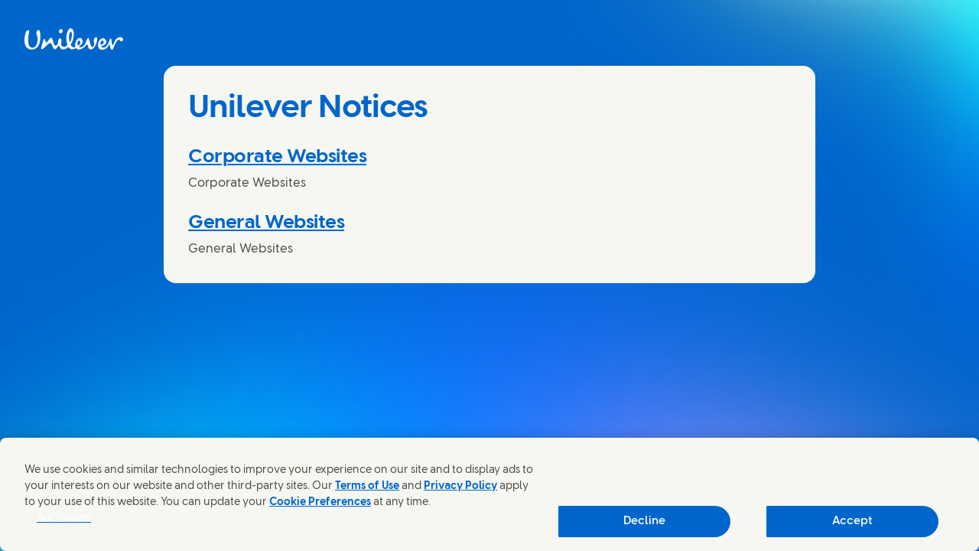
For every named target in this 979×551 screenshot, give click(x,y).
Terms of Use (367, 486)
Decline (644, 521)
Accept (852, 521)
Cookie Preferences (320, 502)
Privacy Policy (460, 486)
